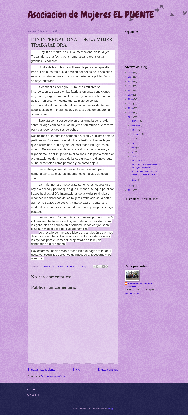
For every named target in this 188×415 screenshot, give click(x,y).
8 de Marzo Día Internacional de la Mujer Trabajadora (145, 166)
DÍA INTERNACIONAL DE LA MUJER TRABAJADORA (143, 172)
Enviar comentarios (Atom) (53, 376)
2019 (130, 95)
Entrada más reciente (41, 369)
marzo (134, 156)
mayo (133, 147)
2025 (130, 72)
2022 (130, 86)
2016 (130, 108)
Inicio (76, 369)
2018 (130, 99)
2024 (130, 77)
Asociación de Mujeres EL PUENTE (91, 14)
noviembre (136, 125)
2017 (130, 103)
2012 (130, 190)
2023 (130, 81)
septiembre (136, 134)
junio (133, 143)
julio (133, 139)
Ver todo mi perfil (133, 293)
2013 (130, 186)
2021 (130, 90)
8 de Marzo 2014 (138, 160)
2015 (130, 112)
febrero (134, 180)
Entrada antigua (108, 369)
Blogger (111, 408)
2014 (130, 117)
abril (133, 152)
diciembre (135, 121)
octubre (134, 130)
